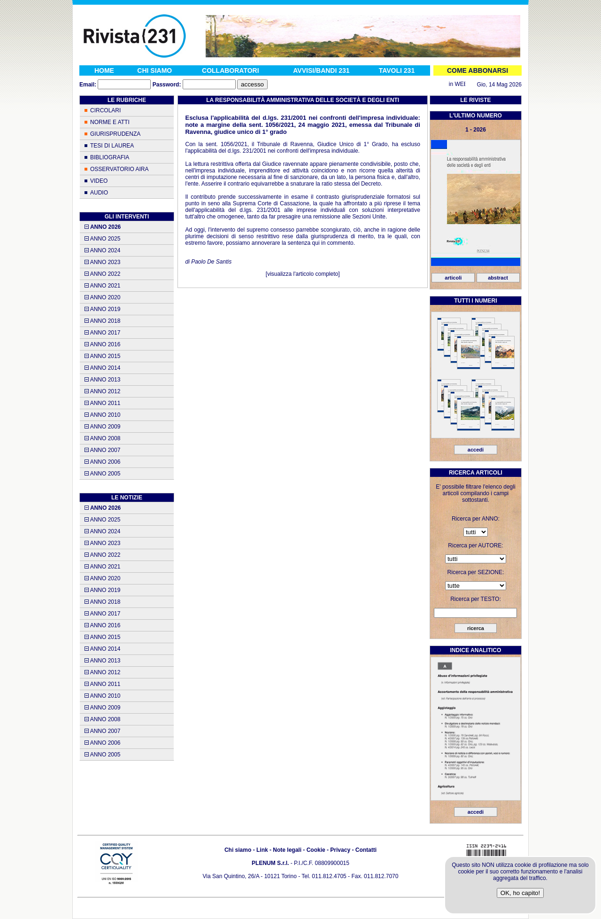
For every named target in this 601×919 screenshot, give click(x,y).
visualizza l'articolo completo (302, 274)
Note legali (287, 850)
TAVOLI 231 (397, 70)
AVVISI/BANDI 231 (321, 70)
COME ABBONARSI (477, 70)
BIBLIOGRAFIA (109, 157)
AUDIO (99, 192)
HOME (104, 70)
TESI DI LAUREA (112, 145)
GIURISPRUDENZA (115, 134)
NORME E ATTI (110, 122)
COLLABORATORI (230, 70)
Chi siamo (237, 850)
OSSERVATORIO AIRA (119, 169)
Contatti (366, 850)
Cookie (316, 850)
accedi (476, 449)
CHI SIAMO (154, 70)
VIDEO (99, 181)
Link (262, 850)
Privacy (340, 850)
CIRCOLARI (105, 110)
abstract (498, 277)
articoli (453, 277)
